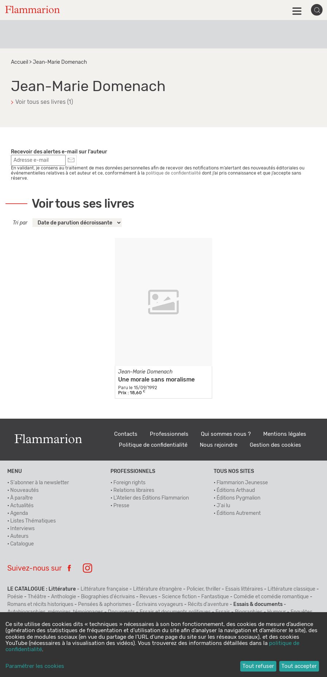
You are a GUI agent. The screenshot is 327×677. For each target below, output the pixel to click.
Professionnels (169, 434)
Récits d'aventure (208, 604)
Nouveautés (24, 490)
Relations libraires (133, 490)
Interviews (22, 528)
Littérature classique (291, 589)
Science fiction (179, 596)
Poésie (15, 596)
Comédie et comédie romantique (271, 596)
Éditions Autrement (239, 513)
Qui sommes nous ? (226, 434)
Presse (121, 505)
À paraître (21, 498)
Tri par (20, 223)
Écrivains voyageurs (159, 604)
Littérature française (104, 589)
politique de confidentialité (173, 173)
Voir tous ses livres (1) (44, 102)
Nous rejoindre (218, 445)
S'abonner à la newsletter (39, 482)
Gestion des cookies (275, 445)
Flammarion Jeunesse (242, 482)
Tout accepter (299, 666)
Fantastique (215, 596)
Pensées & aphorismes (104, 604)
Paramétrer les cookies (34, 666)
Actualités (22, 505)
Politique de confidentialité (153, 445)
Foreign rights (129, 482)
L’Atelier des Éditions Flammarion (151, 498)
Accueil (19, 62)
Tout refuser (258, 666)
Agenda (19, 513)
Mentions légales (284, 434)
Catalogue (22, 544)
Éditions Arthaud (236, 490)
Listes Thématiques (33, 521)
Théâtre (37, 596)
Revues (148, 596)
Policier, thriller (204, 589)
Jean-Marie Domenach (145, 372)
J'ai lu (223, 505)
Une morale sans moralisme (156, 380)
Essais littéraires (244, 589)
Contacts (125, 434)
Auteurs (19, 536)
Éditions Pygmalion (238, 498)
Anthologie (63, 596)
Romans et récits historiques (40, 604)
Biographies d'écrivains (108, 596)
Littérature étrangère (157, 589)
